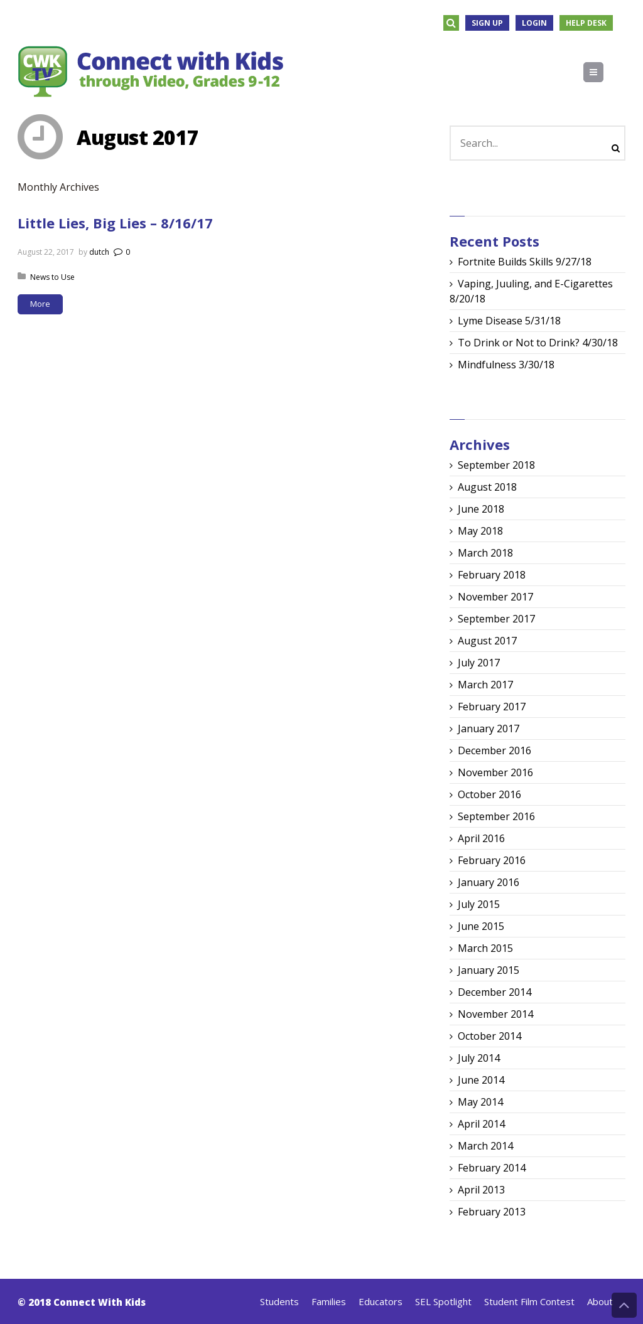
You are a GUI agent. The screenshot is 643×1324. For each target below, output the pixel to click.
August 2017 (487, 641)
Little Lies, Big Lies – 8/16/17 (115, 222)
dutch (99, 252)
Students (279, 1301)
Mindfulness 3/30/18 (506, 364)
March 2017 (485, 684)
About (600, 1301)
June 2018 (481, 509)
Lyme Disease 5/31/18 (509, 321)
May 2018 (480, 531)
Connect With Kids (99, 1302)
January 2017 (488, 728)
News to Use (52, 277)
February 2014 (492, 1168)
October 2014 (489, 1036)
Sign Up (487, 23)
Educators (381, 1301)
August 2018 (487, 487)
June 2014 (481, 1080)
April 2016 (481, 838)
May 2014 (480, 1102)
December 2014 (494, 992)
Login (534, 23)
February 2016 (492, 860)
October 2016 (489, 794)
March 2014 (485, 1146)
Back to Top (624, 1305)
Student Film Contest (529, 1301)
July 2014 (479, 1058)
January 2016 (488, 882)
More (40, 303)
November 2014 (495, 1014)
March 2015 (485, 948)
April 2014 (481, 1124)
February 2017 (492, 706)
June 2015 (481, 926)
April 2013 (481, 1190)
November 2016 (495, 772)
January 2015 (488, 970)
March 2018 (485, 553)
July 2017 (479, 663)
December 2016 (494, 750)
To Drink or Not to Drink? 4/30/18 (538, 343)
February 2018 (492, 575)
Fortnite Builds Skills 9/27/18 (525, 262)
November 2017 (495, 597)
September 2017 (496, 619)
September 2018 (496, 465)
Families (328, 1301)
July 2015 (479, 904)
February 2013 (492, 1212)
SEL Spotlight (443, 1301)
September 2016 (496, 816)
